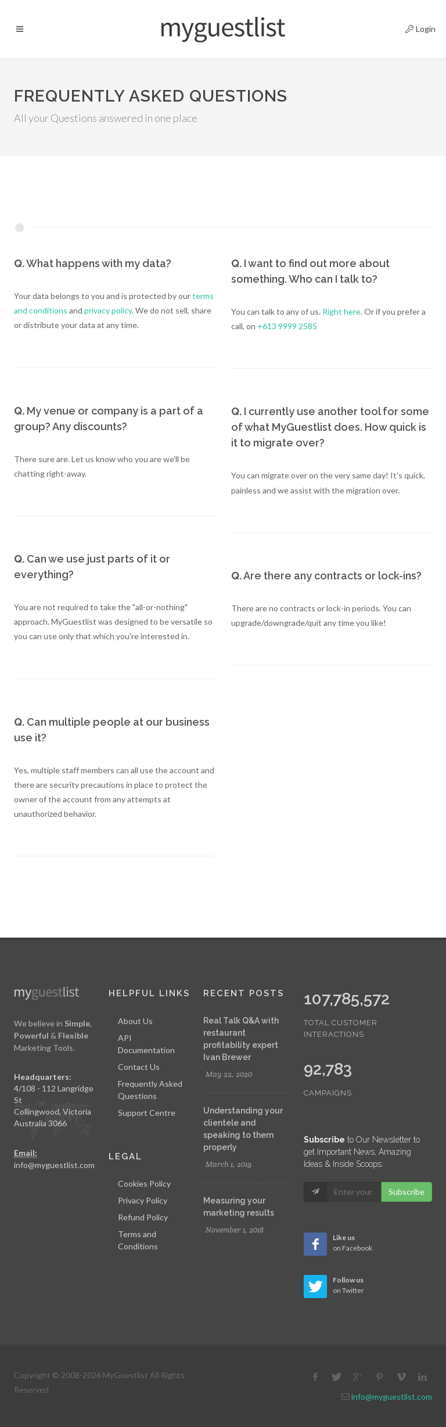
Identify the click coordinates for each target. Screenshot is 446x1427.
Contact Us (139, 1067)
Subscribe (407, 1192)
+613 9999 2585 (287, 326)
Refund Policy (143, 1217)
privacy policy (108, 310)
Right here (341, 311)
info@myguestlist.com (54, 1165)
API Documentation (146, 1044)
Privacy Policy (142, 1200)
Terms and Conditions (138, 1240)
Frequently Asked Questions (150, 1090)
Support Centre (146, 1113)
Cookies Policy (144, 1183)
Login (410, 27)
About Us (135, 1021)
